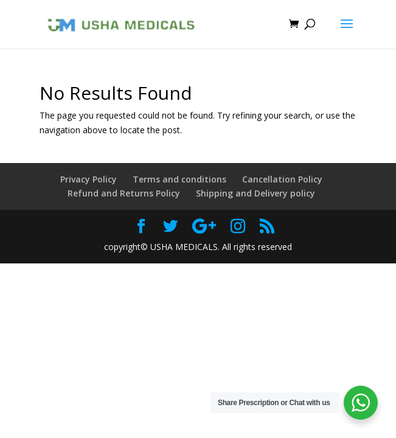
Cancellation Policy (282, 179)
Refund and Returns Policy (124, 193)
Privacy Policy (88, 179)
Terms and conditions (179, 179)
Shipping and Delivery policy (255, 193)
